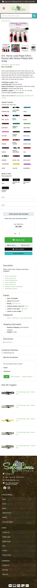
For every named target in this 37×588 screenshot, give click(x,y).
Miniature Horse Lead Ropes (14, 286)
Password (7, 371)
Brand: (9, 303)
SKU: (8, 298)
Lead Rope (23, 308)
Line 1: (3, 197)
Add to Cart (19, 240)
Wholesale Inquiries (11, 288)
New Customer (15, 376)
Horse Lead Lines (10, 278)
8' (22, 311)
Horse (26, 306)
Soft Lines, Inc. (16, 303)
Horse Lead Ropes (11, 276)
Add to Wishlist (19, 249)
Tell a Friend (26, 245)
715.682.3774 (9, 474)
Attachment (7, 342)
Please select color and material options (16, 218)
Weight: (9, 332)
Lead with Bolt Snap (26, 318)
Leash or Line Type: (13, 308)
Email (5, 367)
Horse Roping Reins (11, 280)
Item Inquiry (12, 245)
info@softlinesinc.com (12, 480)
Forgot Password (27, 376)
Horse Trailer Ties (10, 284)
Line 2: (3, 205)
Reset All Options (18, 253)
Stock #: (9, 301)
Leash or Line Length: (14, 311)
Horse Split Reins (10, 282)
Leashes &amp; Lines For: (15, 306)
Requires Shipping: (13, 327)
